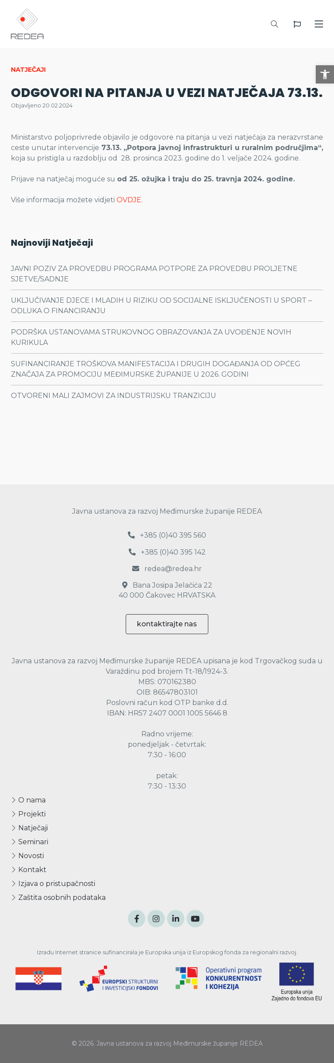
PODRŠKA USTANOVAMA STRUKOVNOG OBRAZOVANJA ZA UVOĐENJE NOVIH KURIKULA (151, 337)
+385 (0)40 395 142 (167, 552)
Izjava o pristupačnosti (53, 883)
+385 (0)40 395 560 (167, 535)
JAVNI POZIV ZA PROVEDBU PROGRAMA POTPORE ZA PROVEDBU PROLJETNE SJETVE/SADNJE (154, 273)
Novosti (27, 856)
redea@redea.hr (167, 569)
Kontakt (29, 870)
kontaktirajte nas (167, 624)
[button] (325, 74)
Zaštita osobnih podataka (58, 897)
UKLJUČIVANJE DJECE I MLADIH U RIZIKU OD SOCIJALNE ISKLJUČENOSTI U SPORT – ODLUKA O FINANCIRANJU (161, 305)
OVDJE (129, 200)
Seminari (29, 842)
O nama (28, 800)
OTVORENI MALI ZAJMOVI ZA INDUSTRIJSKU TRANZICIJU (113, 395)
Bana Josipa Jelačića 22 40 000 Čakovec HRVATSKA (167, 590)
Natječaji (29, 828)
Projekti (28, 814)
